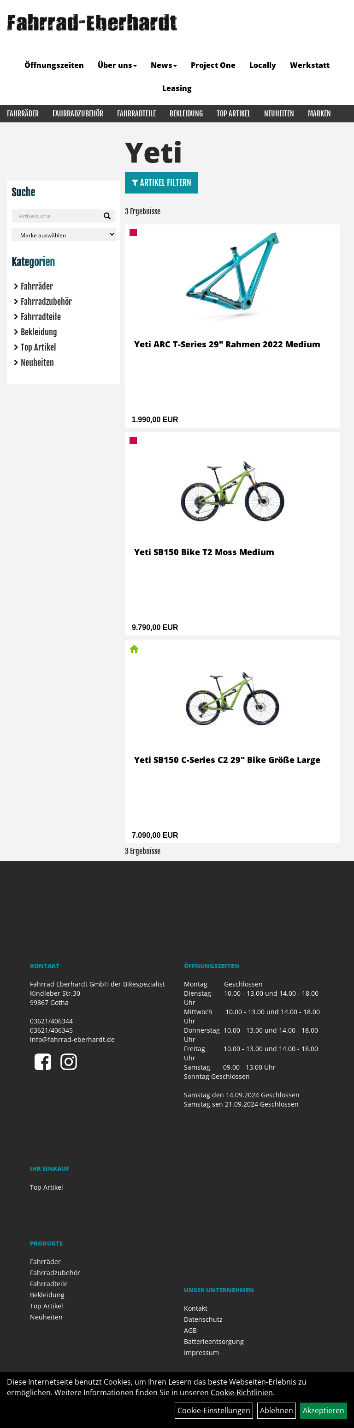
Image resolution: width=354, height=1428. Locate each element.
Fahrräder (23, 113)
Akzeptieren (323, 1410)
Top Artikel (233, 113)
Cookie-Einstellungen (213, 1410)
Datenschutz (203, 1319)
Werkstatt (310, 65)
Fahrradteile (136, 113)
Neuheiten (279, 113)
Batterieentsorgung (214, 1341)
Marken (319, 113)
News (164, 65)
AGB (190, 1330)
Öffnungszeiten (54, 65)
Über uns (117, 65)
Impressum (201, 1352)
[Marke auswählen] (64, 234)
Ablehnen (276, 1410)
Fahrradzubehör (78, 113)
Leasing (177, 88)
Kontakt (195, 1308)
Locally (262, 65)
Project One (213, 65)
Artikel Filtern (161, 182)
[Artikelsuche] (336, 43)
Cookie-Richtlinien (242, 1392)
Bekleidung (186, 113)
